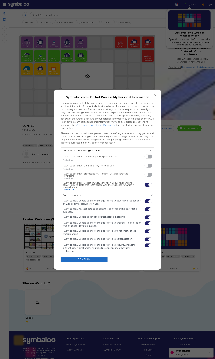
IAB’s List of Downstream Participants (95, 125)
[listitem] (107, 151)
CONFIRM (84, 259)
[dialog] (107, 180)
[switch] (148, 157)
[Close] (155, 95)
